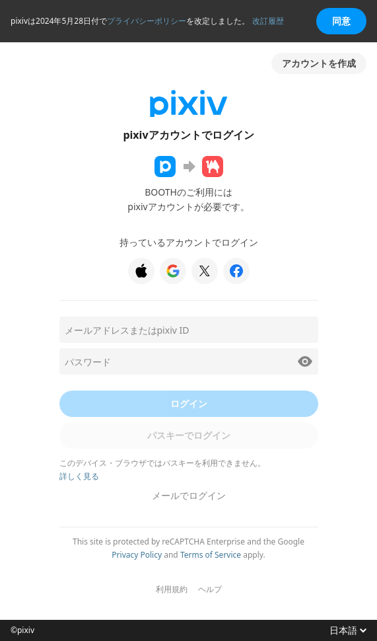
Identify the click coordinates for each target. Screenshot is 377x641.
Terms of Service (210, 554)
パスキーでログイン (188, 435)
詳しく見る (79, 476)
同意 (341, 21)
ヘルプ (210, 589)
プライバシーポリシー (146, 20)
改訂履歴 (268, 20)
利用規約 (172, 589)
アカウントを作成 (319, 63)
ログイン (188, 403)
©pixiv (22, 630)
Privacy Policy (137, 554)
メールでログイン (189, 495)
